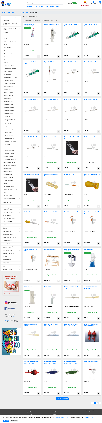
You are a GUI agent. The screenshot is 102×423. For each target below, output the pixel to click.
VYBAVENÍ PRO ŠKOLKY (8, 212)
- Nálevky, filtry (7, 116)
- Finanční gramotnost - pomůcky (11, 56)
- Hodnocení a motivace (9, 65)
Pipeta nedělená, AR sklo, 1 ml (91, 361)
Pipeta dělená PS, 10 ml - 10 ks (31, 136)
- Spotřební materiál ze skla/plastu (11, 129)
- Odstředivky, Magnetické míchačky (9, 120)
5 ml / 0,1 (86, 119)
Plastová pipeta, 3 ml (69, 174)
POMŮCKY (14, 12)
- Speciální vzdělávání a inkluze (10, 189)
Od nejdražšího (54, 20)
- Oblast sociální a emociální (10, 159)
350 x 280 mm (47, 269)
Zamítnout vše (14, 420)
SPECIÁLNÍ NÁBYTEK (8, 234)
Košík (54, 414)
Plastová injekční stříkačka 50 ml (51, 24)
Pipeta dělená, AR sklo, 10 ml (51, 99)
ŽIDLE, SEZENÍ (6, 263)
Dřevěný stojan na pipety (50, 249)
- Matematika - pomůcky (9, 153)
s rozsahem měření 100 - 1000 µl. (30, 269)
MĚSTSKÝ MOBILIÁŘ (7, 269)
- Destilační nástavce (8, 92)
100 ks (65, 44)
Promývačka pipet (88, 249)
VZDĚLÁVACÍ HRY (7, 202)
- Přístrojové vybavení (8, 180)
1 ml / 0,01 (66, 119)
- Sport (5, 192)
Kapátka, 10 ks (27, 211)
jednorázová (46, 44)
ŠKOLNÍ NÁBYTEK (7, 215)
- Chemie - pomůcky (8, 71)
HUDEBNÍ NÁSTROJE (7, 209)
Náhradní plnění (6, 20)
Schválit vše (6, 420)
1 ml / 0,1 (46, 81)
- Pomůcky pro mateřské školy (10, 165)
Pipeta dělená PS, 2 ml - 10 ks (71, 99)
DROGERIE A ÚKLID (7, 250)
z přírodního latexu (47, 194)
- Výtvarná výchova (8, 195)
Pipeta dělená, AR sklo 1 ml (50, 62)
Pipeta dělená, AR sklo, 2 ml (70, 62)
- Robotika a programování (9, 186)
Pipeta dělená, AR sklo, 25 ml (31, 99)
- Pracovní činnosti (7, 168)
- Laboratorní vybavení (8, 80)
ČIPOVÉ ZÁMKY (6, 244)
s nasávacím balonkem (88, 156)
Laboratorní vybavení (23, 12)
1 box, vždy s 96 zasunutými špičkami (71, 306)
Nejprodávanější (36, 20)
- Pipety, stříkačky (8, 123)
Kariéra (52, 6)
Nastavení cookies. (88, 417)
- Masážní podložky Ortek (9, 150)
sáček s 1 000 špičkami (68, 344)
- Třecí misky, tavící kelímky (10, 141)
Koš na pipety (47, 286)
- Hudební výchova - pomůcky (10, 68)
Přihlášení (30, 414)
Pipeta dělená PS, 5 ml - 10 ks (91, 99)
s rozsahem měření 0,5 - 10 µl (69, 231)
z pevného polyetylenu (48, 306)
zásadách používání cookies (61, 417)
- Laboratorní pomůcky (9, 107)
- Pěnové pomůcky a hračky (9, 162)
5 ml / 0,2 (86, 81)
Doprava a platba (43, 6)
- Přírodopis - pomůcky (8, 177)
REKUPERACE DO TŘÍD (8, 247)
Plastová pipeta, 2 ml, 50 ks (50, 136)
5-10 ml (65, 381)
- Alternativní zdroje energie (9, 35)
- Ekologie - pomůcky (8, 53)
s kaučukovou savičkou (28, 231)
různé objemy (26, 44)
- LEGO (5, 147)
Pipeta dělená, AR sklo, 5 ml (90, 62)
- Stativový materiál (8, 132)
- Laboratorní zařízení (8, 113)
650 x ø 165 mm (87, 269)
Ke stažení (29, 6)
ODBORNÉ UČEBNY (7, 221)
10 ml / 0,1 (26, 156)
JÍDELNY (5, 228)
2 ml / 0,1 (66, 81)
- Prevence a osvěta (8, 171)
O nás (35, 6)
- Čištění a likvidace (8, 86)
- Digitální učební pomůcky (9, 47)
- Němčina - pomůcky (8, 156)
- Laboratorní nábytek (8, 104)
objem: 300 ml (27, 381)
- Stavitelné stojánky (8, 135)
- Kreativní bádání (7, 74)
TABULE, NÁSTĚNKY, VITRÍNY (9, 237)
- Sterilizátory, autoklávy (9, 138)
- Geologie (6, 62)
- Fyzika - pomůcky (8, 59)
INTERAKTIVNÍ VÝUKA (8, 240)
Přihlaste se (7, 320)
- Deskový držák (7, 89)
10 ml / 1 (46, 119)
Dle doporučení (27, 20)
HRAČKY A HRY (6, 206)
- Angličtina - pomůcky (8, 38)
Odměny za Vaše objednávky (9, 17)
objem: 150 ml (87, 344)
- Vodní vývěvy (7, 144)
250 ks (65, 156)
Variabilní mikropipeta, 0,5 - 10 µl (71, 211)
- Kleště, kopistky (8, 98)
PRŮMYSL (5, 256)
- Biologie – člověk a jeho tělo (10, 41)
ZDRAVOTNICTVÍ (7, 259)
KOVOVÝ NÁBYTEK (7, 231)
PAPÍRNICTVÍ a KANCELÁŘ (9, 253)
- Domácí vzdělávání (8, 50)
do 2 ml (45, 381)
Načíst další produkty (62, 398)
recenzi (13, 316)
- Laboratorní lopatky (8, 101)
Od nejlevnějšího (45, 20)
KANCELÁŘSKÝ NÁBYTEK (9, 218)
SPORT (4, 266)
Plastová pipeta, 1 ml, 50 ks (90, 136)
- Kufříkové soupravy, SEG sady (10, 77)
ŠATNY (4, 225)
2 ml (45, 156)
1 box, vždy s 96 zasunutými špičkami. (31, 344)
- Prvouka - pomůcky (8, 174)
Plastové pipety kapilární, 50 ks (51, 211)
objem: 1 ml (86, 381)
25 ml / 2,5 (26, 119)
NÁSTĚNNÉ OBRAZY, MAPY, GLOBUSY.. (9, 29)
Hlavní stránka (6, 12)
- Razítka (5, 183)
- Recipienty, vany (8, 126)
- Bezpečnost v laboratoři (9, 83)
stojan (65, 269)
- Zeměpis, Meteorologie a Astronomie (9, 199)
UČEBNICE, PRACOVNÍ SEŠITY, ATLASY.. (10, 24)
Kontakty (58, 6)
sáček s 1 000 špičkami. (88, 306)
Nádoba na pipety (28, 286)
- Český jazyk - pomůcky (9, 44)
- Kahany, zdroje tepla (8, 95)
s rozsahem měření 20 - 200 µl (90, 231)
